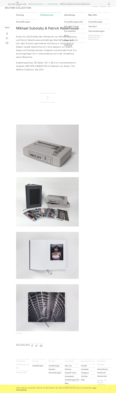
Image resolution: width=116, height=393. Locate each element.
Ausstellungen (37, 366)
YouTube (84, 376)
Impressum (101, 373)
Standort (52, 369)
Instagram (85, 373)
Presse (95, 6)
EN (109, 6)
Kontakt (103, 6)
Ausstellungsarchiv (72, 380)
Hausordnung (102, 369)
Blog (66, 383)
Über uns (68, 366)
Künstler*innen (70, 373)
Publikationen (47, 15)
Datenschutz (102, 376)
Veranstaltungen (55, 373)
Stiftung (68, 369)
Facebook (84, 369)
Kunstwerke (69, 376)
